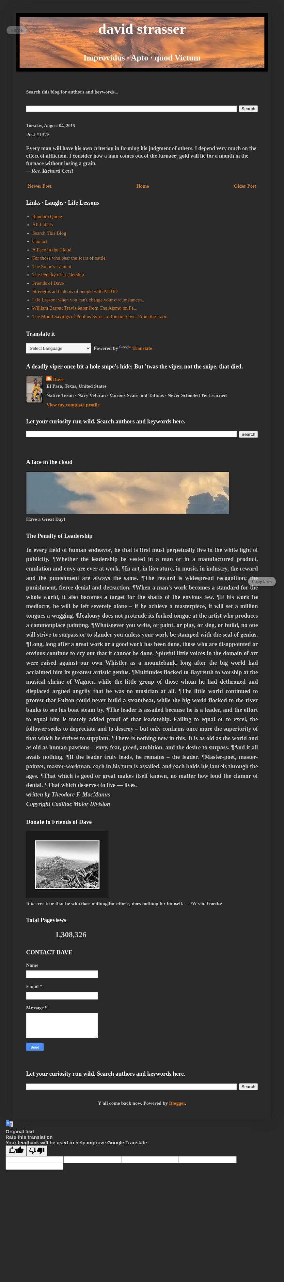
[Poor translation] (36, 1150)
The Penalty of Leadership (58, 274)
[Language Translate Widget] (58, 348)
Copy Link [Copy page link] (262, 581)
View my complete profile (73, 404)
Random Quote (47, 216)
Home (142, 186)
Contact (40, 241)
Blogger (177, 1103)
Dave (58, 379)
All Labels (42, 224)
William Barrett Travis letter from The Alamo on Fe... (84, 308)
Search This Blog (49, 233)
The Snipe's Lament (51, 266)
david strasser (142, 29)
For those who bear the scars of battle (69, 258)
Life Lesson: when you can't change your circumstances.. (88, 299)
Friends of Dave (48, 283)
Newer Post (40, 186)
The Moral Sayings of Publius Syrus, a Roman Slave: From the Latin (99, 316)
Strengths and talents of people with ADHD (75, 291)
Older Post (245, 186)
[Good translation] (16, 1150)
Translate (135, 348)
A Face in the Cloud (51, 249)
